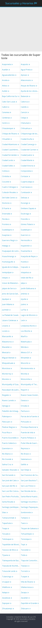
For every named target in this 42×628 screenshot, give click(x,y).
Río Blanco (6, 454)
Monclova (6, 368)
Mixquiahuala (7, 363)
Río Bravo (25, 454)
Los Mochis (25, 331)
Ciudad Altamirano (9, 144)
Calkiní (5, 107)
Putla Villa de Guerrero (30, 443)
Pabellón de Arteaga (10, 411)
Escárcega (25, 213)
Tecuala (5, 534)
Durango (24, 203)
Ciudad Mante (26, 160)
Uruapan (6, 582)
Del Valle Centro (9, 197)
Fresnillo (24, 219)
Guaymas (6, 235)
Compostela (26, 171)
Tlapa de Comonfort (29, 560)
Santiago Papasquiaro (30, 507)
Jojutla (23, 299)
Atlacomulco (26, 80)
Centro (5, 123)
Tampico (24, 518)
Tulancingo (7, 576)
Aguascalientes (8, 75)
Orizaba (24, 406)
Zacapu (24, 592)
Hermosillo (25, 240)
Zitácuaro (25, 608)
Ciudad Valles (7, 165)
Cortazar (24, 176)
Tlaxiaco (24, 566)
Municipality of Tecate (30, 384)
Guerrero (25, 235)
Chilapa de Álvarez (9, 133)
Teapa (4, 528)
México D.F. (25, 352)
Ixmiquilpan (7, 272)
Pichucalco (25, 421)
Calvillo (24, 107)
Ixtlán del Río (26, 277)
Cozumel (5, 181)
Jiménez (24, 293)
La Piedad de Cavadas (11, 315)
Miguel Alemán (8, 357)
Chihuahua (25, 128)
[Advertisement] (21, 29)
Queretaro (6, 448)
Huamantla (25, 251)
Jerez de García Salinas (11, 293)
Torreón (24, 571)
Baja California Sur (10, 96)
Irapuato (24, 267)
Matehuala (25, 341)
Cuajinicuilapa (26, 181)
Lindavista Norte (28, 326)
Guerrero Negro (9, 240)
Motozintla (25, 379)
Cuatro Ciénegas (9, 187)
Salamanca (25, 459)
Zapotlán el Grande (29, 603)
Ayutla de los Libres (29, 91)
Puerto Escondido (9, 438)
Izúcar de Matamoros (11, 283)
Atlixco (5, 85)
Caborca (24, 101)
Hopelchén (25, 245)
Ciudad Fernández (9, 155)
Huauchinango (8, 256)
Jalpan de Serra (8, 288)
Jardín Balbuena (27, 288)
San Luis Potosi (27, 486)
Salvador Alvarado (9, 470)
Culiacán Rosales (9, 192)
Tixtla (23, 555)
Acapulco (24, 64)
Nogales (5, 395)
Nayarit (24, 390)
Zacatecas (6, 598)
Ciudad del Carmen (29, 149)
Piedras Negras (8, 427)
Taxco (23, 523)
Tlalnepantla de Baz (10, 560)
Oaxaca (24, 400)
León (23, 320)
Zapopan (6, 603)
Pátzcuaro (6, 421)
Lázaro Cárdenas (9, 320)
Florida (5, 219)
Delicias (24, 197)
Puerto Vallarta (8, 443)
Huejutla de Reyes (28, 256)
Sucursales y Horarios (19, 3)
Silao (4, 512)
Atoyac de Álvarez (28, 85)
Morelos (5, 379)
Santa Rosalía (7, 502)
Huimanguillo (7, 262)
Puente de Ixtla (27, 432)
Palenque (6, 416)
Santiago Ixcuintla (28, 502)
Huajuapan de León (10, 251)
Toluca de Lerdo (9, 571)
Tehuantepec (26, 534)
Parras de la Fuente (29, 416)
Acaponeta (6, 64)
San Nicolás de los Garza (31, 491)
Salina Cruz (6, 464)
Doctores (6, 203)
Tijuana (5, 555)
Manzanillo (6, 336)
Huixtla (24, 262)
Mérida (24, 347)
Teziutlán (25, 550)
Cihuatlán (6, 139)
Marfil (23, 336)
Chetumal (25, 123)
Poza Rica (6, 432)
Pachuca (24, 411)
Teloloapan (7, 539)
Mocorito (25, 363)
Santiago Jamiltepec (10, 507)
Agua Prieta (26, 69)
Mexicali (5, 352)
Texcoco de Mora (9, 550)
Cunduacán (25, 192)
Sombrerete (26, 512)
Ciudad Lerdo (7, 160)
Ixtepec (5, 277)
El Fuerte (5, 208)
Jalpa (23, 283)
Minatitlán (25, 357)
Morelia (24, 374)
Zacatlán (24, 598)
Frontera (5, 224)
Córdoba (5, 176)
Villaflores (6, 587)
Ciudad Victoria (27, 165)
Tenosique (25, 539)
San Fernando (8, 475)
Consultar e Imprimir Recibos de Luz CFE (21, 617)
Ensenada (6, 213)
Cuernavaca (26, 187)
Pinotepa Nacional (28, 427)
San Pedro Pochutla (10, 496)
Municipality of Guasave (12, 384)
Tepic (23, 544)
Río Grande (6, 459)
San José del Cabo (9, 480)
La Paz (23, 310)
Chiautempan (7, 128)
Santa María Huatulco (30, 496)
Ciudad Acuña (26, 139)
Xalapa (5, 592)
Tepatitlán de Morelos (11, 544)
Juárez (23, 304)
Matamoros (7, 341)
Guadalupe (25, 229)
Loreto (5, 331)
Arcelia (5, 80)
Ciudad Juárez (26, 155)
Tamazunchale (8, 518)
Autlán (5, 91)
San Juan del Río (8, 486)
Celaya (23, 117)
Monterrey (6, 374)
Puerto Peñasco (27, 438)
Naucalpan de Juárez (10, 390)
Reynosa (24, 448)
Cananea (5, 112)
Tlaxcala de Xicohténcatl (12, 566)
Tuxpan (24, 576)
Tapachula (6, 523)
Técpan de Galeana (29, 528)
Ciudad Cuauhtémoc (10, 149)
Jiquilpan (5, 299)
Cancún (24, 112)
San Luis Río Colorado (11, 491)
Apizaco (24, 75)
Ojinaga (5, 406)
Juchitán (5, 310)
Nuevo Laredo (8, 400)
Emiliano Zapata (27, 208)
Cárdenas (6, 117)
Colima (5, 171)
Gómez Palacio (27, 224)
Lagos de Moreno (28, 315)
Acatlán (5, 69)
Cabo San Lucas (8, 101)
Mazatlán (6, 347)
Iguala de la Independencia (13, 267)
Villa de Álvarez (27, 582)
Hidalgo (5, 245)
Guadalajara (7, 229)
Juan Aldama (7, 304)
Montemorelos (27, 368)
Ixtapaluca (25, 272)
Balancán (25, 96)
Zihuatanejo (7, 608)
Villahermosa (26, 587)
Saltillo (23, 464)
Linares (5, 326)
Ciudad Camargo (28, 144)
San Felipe (25, 470)
